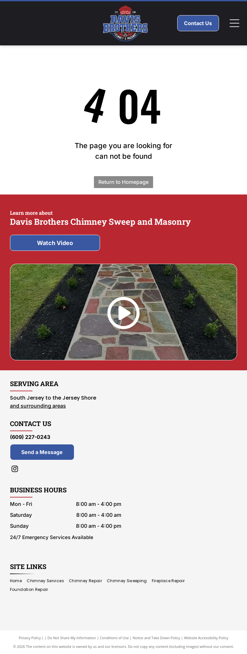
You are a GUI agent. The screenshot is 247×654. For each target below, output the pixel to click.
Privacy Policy (30, 637)
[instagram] (15, 469)
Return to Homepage (123, 182)
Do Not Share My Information (72, 637)
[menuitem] (18, 581)
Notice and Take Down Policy (156, 637)
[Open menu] (234, 23)
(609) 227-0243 (30, 437)
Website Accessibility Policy (206, 637)
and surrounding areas (38, 406)
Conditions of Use (114, 637)
